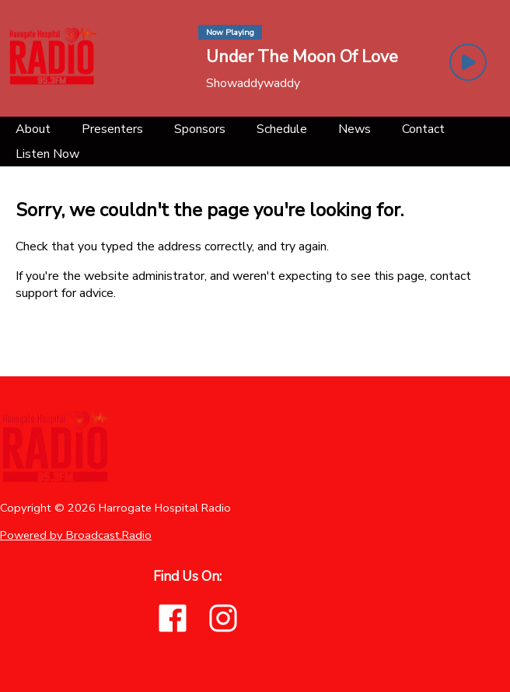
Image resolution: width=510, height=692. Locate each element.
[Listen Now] (47, 154)
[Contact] (423, 129)
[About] (33, 129)
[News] (354, 129)
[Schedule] (282, 129)
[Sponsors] (200, 129)
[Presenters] (112, 129)
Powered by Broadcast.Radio (76, 535)
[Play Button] (468, 62)
